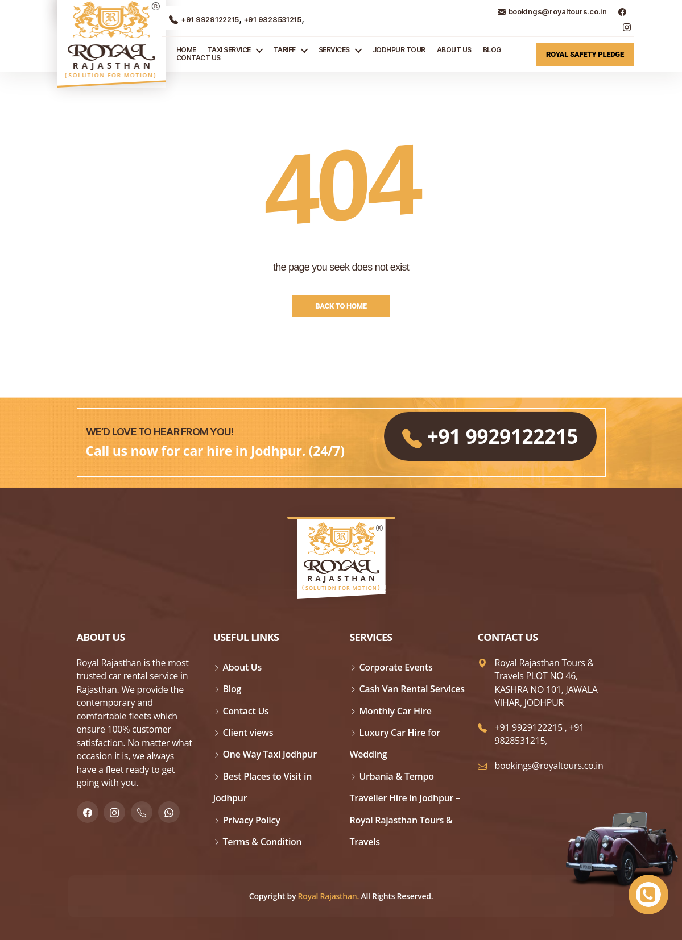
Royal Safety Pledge (585, 54)
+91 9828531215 (271, 19)
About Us (454, 50)
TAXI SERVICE (229, 50)
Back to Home (341, 306)
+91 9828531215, (540, 734)
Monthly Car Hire (395, 711)
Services (334, 50)
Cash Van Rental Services (412, 689)
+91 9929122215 (204, 19)
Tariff (285, 50)
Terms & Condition (262, 841)
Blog (492, 50)
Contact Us (198, 58)
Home (186, 50)
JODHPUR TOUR (399, 50)
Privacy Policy (251, 820)
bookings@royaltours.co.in (552, 11)
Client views (248, 732)
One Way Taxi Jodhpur (270, 754)
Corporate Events (396, 667)
